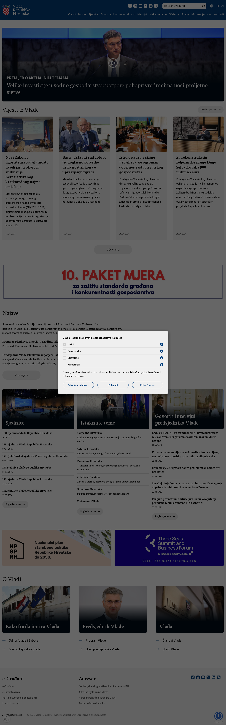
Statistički (73, 358)
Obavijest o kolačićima (147, 372)
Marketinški (74, 364)
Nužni (71, 344)
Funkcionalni (74, 351)
